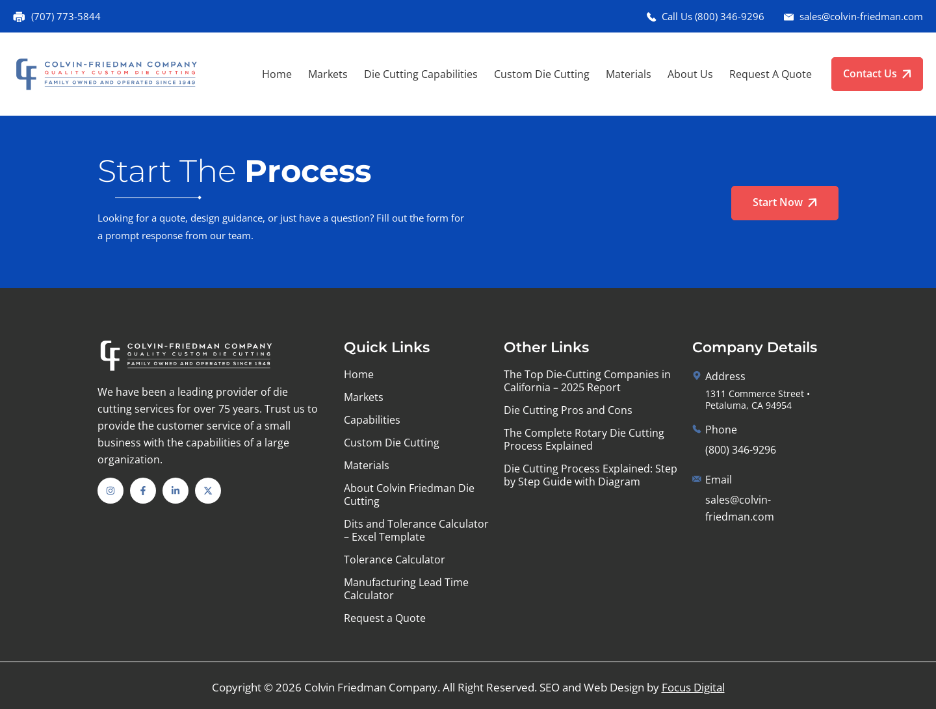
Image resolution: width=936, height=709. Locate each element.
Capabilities (372, 419)
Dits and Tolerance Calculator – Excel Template (416, 530)
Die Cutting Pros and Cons (568, 410)
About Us (690, 74)
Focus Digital (693, 687)
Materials (628, 74)
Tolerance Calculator (394, 559)
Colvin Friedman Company (370, 687)
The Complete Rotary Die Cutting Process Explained (584, 439)
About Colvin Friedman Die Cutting (409, 495)
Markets (328, 74)
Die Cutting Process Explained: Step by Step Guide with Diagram (590, 475)
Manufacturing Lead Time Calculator (406, 589)
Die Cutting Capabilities (421, 74)
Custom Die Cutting (542, 74)
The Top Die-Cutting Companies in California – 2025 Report (587, 381)
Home (277, 74)
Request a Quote (770, 74)
